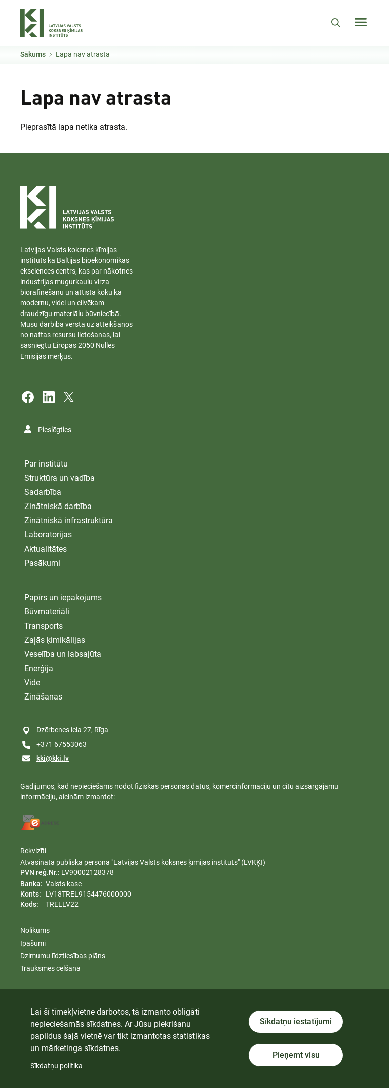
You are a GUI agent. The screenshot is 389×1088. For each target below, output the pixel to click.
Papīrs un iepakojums (63, 597)
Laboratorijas (48, 534)
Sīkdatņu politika (56, 1066)
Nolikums (35, 930)
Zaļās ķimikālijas (54, 640)
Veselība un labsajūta (62, 654)
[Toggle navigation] (361, 22)
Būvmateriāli (46, 611)
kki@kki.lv (52, 758)
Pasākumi (42, 563)
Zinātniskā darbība (58, 506)
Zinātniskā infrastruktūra (68, 520)
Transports (43, 626)
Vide (32, 682)
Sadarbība (42, 492)
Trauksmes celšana (50, 968)
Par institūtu (46, 464)
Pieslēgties (54, 429)
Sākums (33, 54)
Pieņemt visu (296, 1055)
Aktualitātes (45, 549)
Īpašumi (33, 943)
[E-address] (40, 822)
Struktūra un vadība (59, 478)
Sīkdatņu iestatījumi (296, 1021)
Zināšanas (43, 697)
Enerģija (38, 668)
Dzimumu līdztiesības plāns (62, 956)
